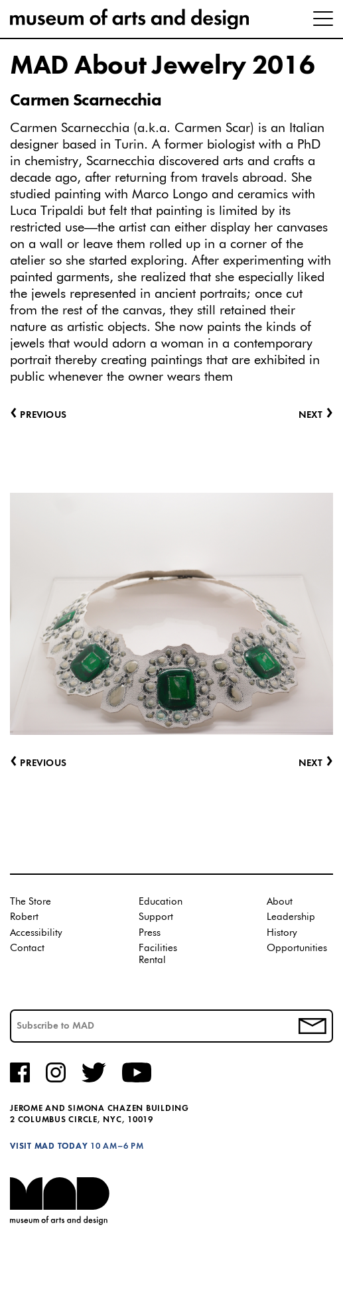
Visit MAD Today (49, 1146)
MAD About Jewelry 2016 (162, 66)
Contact (27, 948)
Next (316, 764)
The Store (30, 902)
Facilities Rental (158, 954)
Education (160, 902)
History (282, 933)
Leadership (291, 917)
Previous (38, 764)
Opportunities (297, 948)
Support (156, 917)
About (280, 902)
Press (150, 933)
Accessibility (36, 933)
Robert (24, 917)
